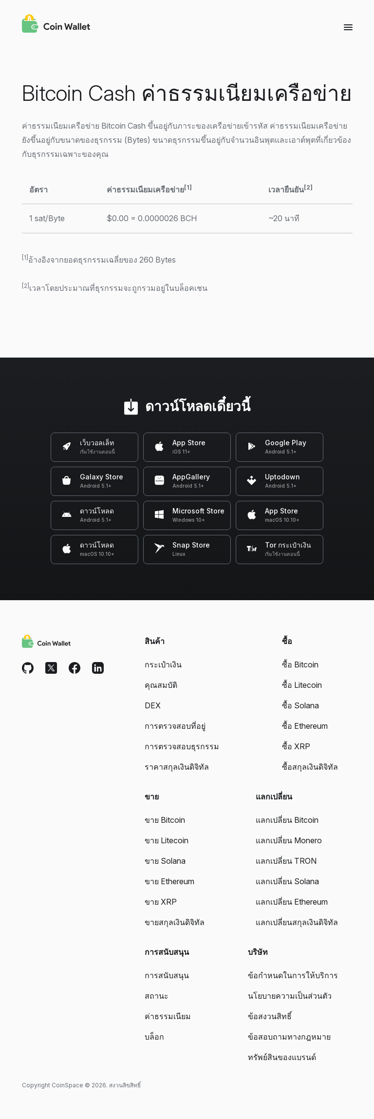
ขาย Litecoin (166, 840)
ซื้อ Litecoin (302, 685)
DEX (153, 705)
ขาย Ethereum (169, 881)
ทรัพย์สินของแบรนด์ (282, 1057)
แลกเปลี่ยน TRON (286, 861)
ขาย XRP (161, 902)
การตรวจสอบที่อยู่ (175, 726)
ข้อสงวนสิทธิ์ (270, 1016)
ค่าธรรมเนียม (168, 1016)
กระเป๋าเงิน (163, 664)
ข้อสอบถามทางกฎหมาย (289, 1037)
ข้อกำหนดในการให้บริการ (293, 975)
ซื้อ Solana (300, 705)
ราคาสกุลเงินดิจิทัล (177, 767)
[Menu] (348, 27)
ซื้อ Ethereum (305, 726)
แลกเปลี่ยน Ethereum (292, 902)
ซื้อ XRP (296, 746)
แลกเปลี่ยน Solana (287, 881)
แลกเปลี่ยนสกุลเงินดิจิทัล (297, 922)
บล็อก (154, 1037)
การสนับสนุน (167, 975)
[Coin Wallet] (56, 25)
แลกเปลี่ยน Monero (289, 840)
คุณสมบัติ (161, 685)
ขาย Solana (165, 861)
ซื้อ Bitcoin (300, 664)
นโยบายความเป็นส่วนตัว (290, 996)
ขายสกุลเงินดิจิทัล (175, 922)
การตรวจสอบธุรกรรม (182, 746)
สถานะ (156, 996)
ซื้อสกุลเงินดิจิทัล (310, 767)
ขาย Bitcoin (165, 820)
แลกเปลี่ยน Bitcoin (287, 820)
